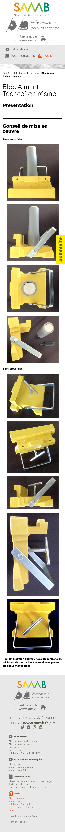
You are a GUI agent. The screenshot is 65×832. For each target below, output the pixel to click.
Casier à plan (15, 750)
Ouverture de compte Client (23, 815)
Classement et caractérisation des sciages (30, 781)
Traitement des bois (19, 784)
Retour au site (29, 38)
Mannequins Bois (18, 770)
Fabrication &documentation (44, 25)
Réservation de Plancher (21, 807)
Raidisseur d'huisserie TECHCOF (26, 753)
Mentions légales (18, 821)
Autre (11, 810)
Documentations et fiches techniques (28, 787)
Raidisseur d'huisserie (20, 804)
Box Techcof (15, 747)
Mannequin (15, 801)
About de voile (16, 798)
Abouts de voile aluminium (23, 741)
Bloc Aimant (15, 764)
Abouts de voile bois (19, 744)
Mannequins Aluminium (21, 767)
